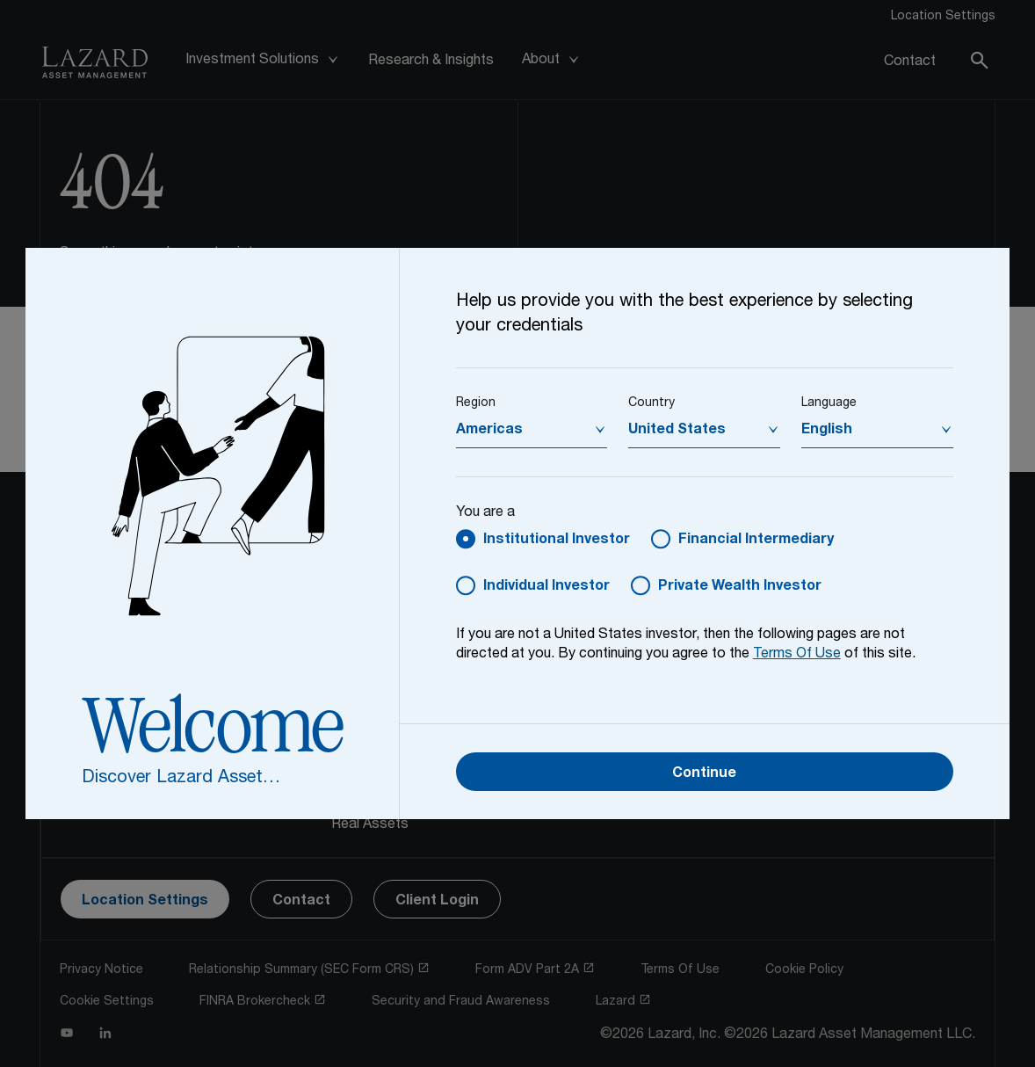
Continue (704, 774)
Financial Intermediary (756, 541)
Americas (489, 431)
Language (829, 403)
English (826, 431)
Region (476, 403)
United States (677, 431)
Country (651, 403)
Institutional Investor (556, 541)
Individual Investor (546, 587)
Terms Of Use (797, 655)
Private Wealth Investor (739, 587)
